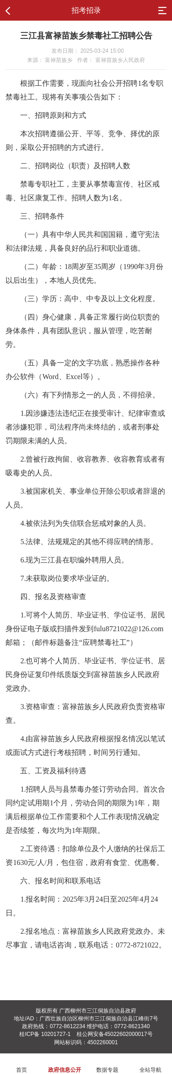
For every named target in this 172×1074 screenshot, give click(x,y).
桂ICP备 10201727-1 (44, 1034)
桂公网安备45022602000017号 (114, 1034)
